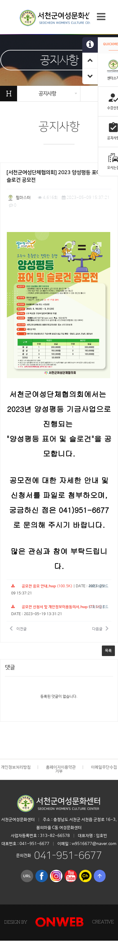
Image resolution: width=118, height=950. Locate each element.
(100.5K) (41, 586)
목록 (108, 651)
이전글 (18, 628)
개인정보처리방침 (16, 767)
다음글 (100, 628)
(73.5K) (56, 607)
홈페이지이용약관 (61, 767)
